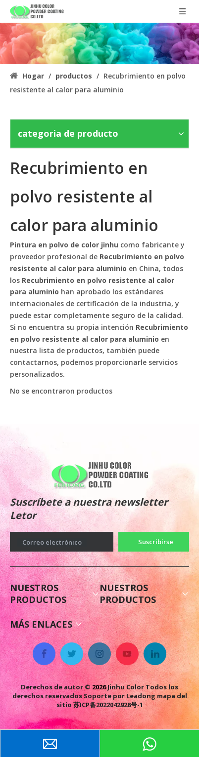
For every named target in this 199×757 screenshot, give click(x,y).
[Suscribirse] (153, 542)
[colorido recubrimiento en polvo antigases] (99, 43)
